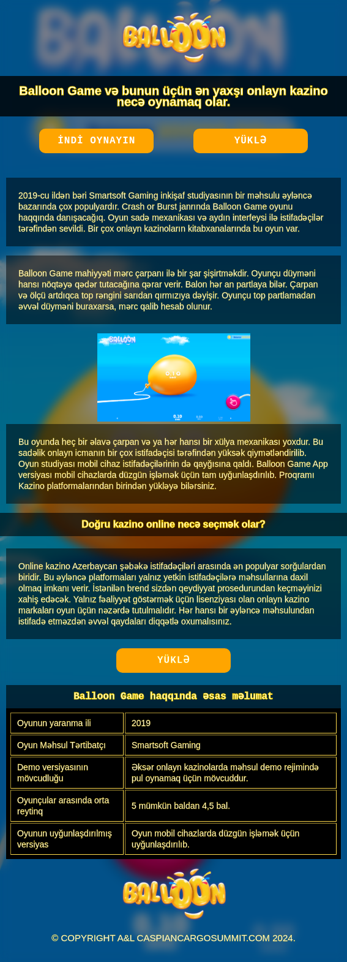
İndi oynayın (96, 141)
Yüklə (250, 141)
